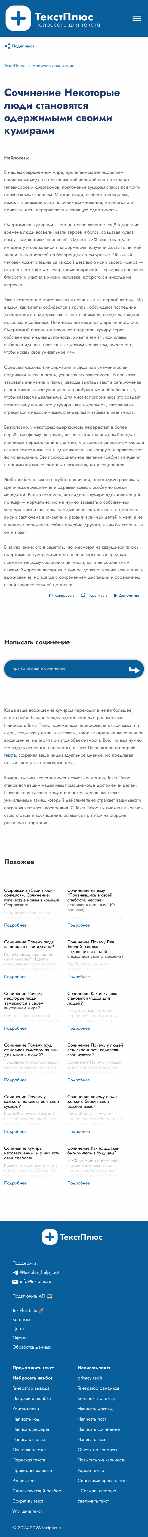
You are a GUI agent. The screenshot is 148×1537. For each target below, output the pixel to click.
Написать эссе (92, 1439)
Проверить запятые (32, 1470)
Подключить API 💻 (32, 1296)
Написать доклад (95, 1408)
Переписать (97, 595)
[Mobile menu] (136, 18)
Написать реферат (30, 1429)
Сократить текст (27, 1501)
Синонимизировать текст (103, 1480)
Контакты (21, 1319)
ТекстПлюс (14, 65)
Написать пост (92, 1419)
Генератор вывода (30, 1388)
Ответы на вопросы (97, 1449)
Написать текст (94, 1367)
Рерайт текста (91, 1470)
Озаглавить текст (29, 1449)
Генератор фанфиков (98, 1388)
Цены (18, 1328)
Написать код (25, 1419)
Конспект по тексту (96, 1398)
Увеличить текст (93, 1501)
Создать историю (98, 1490)
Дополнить (129, 595)
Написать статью (28, 1439)
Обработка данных (31, 1347)
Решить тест (24, 1480)
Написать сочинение (53, 65)
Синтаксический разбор (36, 1490)
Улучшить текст (27, 1511)
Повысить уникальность (101, 1459)
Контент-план (25, 1408)
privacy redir (90, 1378)
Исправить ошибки (31, 1398)
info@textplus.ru (35, 1281)
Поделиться (23, 46)
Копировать (64, 595)
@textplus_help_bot (39, 1272)
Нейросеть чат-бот (32, 1378)
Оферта (20, 1337)
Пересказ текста (28, 1459)
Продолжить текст (33, 1367)
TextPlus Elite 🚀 (28, 1310)
